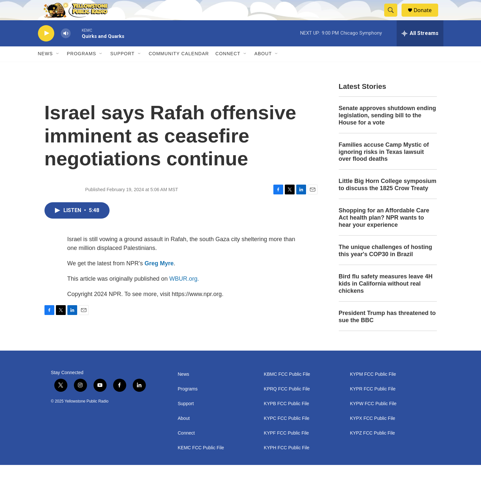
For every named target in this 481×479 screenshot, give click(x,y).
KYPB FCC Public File (286, 417)
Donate (427, 17)
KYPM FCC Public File (373, 388)
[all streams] (420, 47)
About (184, 432)
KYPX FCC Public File (372, 432)
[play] (46, 47)
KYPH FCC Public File (286, 461)
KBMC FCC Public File (287, 388)
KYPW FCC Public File (373, 417)
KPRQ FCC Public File (287, 403)
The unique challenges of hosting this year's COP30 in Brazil (385, 265)
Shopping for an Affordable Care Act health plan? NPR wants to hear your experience (384, 232)
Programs (81, 68)
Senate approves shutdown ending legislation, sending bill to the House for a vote (387, 129)
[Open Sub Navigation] (57, 68)
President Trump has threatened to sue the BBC (387, 331)
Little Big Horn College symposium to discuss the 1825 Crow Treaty (388, 199)
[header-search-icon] (393, 17)
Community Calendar (179, 68)
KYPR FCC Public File (372, 403)
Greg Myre (159, 277)
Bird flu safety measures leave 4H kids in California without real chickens (386, 297)
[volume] (65, 47)
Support (122, 68)
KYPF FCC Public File (286, 447)
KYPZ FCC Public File (372, 447)
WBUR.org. (184, 292)
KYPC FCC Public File (286, 432)
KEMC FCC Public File (201, 461)
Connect (227, 68)
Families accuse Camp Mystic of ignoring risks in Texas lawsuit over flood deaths (384, 166)
